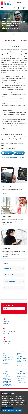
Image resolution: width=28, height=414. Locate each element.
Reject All (18, 410)
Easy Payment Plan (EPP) (7, 360)
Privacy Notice (20, 380)
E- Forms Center (21, 371)
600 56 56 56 (6, 324)
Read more (5, 193)
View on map (6, 333)
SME (4, 353)
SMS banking (14, 268)
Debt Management (21, 376)
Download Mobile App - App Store (7, 382)
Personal (5, 355)
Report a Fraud (20, 365)
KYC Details (5, 371)
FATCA (4, 373)
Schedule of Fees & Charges (21, 361)
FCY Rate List (6, 363)
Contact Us (19, 356)
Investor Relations (21, 351)
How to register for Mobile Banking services (12, 157)
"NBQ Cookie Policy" (13, 407)
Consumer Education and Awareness (22, 363)
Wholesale (5, 351)
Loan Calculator (20, 378)
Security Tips (6, 374)
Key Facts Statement (8, 357)
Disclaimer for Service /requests (7, 379)
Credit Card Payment (14, 281)
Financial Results (21, 373)
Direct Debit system (14, 288)
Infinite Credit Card (14, 275)
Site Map (19, 374)
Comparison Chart (21, 382)
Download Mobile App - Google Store (7, 385)
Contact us (6, 343)
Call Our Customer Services (21, 354)
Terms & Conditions (7, 376)
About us (5, 361)
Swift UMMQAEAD (21, 358)
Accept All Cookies (8, 410)
